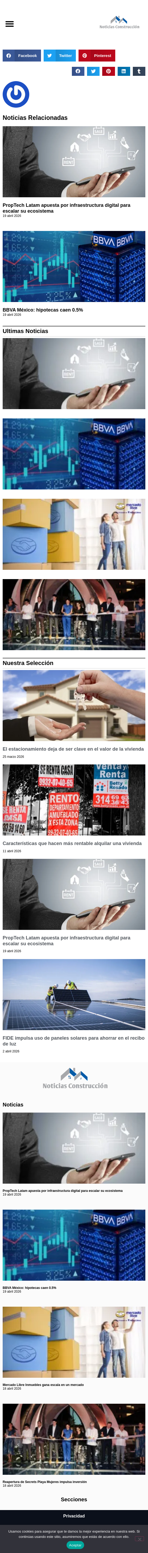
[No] (139, 1538)
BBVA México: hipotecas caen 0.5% (43, 310)
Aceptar (75, 1545)
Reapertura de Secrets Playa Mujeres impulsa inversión (45, 1482)
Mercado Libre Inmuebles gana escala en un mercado (43, 1385)
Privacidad (74, 1516)
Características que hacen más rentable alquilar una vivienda (72, 843)
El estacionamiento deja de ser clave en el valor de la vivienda (73, 749)
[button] (9, 23)
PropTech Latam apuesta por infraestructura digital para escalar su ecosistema (63, 1191)
